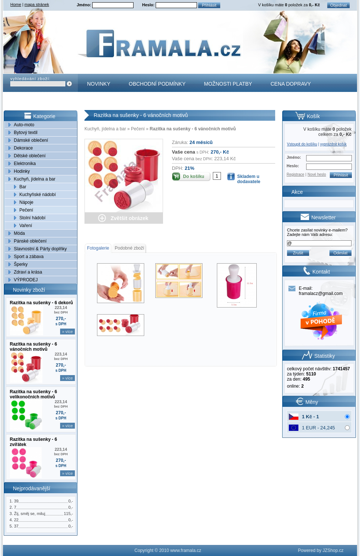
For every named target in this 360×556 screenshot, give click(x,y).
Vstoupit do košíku (302, 144)
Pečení (26, 210)
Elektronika (25, 163)
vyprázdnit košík (333, 144)
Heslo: (149, 5)
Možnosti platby (228, 84)
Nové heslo (317, 174)
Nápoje (27, 202)
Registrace (295, 174)
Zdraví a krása (28, 272)
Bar (23, 186)
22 (16, 520)
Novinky (98, 84)
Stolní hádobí (33, 217)
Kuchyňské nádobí (38, 194)
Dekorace (23, 148)
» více (67, 331)
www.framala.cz (185, 550)
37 (16, 526)
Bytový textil (26, 132)
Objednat (338, 5)
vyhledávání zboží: (30, 78)
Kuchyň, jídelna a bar (35, 179)
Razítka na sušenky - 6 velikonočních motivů (33, 394)
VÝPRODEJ (26, 279)
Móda (19, 233)
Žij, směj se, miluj (29, 513)
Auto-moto (24, 124)
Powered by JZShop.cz (320, 550)
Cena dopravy (290, 84)
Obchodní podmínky (157, 84)
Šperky (21, 264)
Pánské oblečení (30, 241)
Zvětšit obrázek (129, 218)
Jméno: (84, 5)
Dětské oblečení (30, 155)
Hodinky (22, 171)
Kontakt (99, 102)
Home (15, 4)
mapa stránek (36, 4)
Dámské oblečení (31, 140)
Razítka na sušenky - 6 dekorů (41, 302)
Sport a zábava (29, 256)
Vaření (26, 225)
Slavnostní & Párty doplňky (40, 248)
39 (16, 501)
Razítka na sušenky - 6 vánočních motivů (33, 347)
